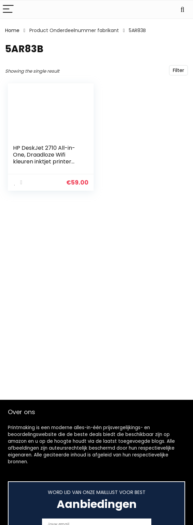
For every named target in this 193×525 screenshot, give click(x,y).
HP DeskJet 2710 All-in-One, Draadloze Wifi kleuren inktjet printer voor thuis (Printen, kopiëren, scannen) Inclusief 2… (44, 165)
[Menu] (8, 9)
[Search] (182, 9)
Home (12, 30)
